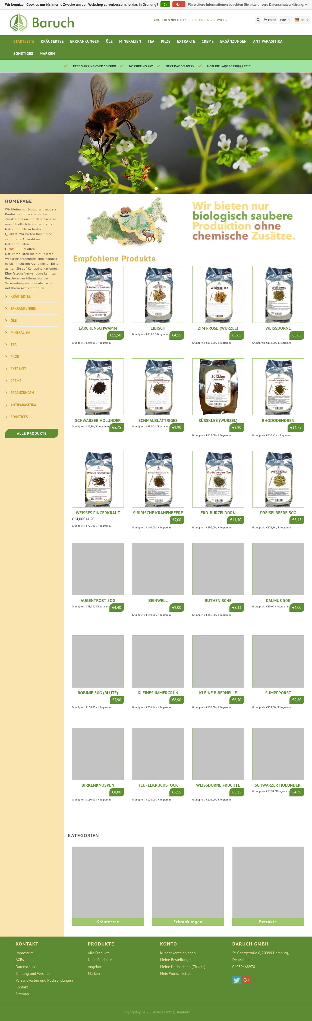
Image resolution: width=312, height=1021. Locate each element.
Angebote (95, 966)
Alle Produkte (31, 433)
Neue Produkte (100, 959)
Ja (165, 5)
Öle (109, 41)
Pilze (166, 41)
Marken (47, 53)
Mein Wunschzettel (175, 973)
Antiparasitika (267, 41)
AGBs (19, 959)
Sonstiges (23, 53)
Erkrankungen (85, 41)
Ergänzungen (233, 41)
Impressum (24, 952)
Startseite (23, 41)
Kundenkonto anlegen (178, 952)
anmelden (162, 20)
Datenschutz (25, 966)
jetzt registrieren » (196, 20)
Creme (208, 41)
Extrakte (186, 41)
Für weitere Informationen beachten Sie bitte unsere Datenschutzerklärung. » (247, 5)
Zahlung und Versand (32, 973)
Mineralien (130, 41)
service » (220, 20)
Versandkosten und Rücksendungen (44, 980)
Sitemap (22, 993)
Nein (178, 5)
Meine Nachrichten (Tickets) (182, 966)
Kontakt (21, 987)
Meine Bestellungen (176, 959)
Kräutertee (52, 41)
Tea (151, 41)
